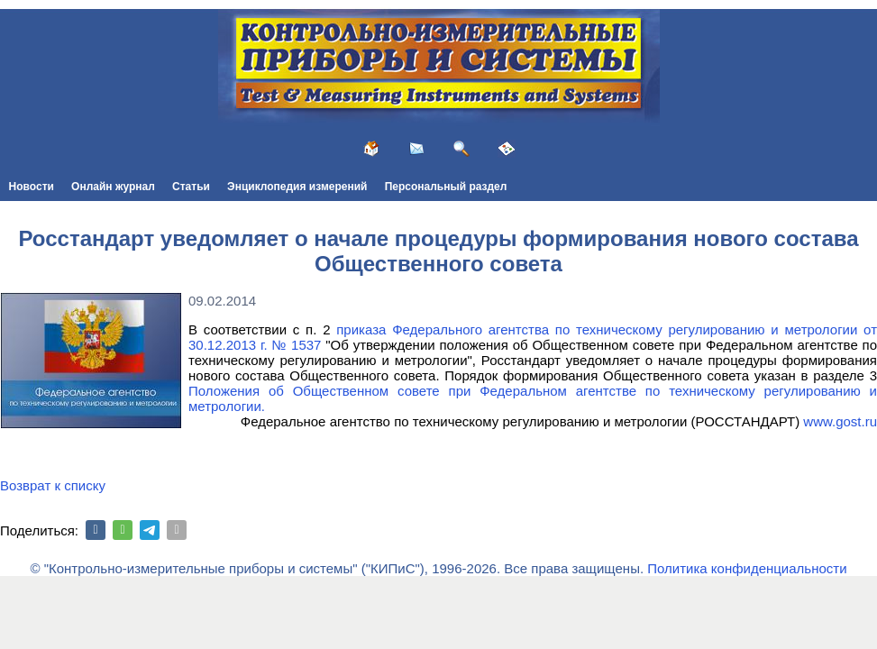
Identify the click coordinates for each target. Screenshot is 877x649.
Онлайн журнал (113, 186)
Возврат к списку (52, 485)
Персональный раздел (446, 186)
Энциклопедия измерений (297, 186)
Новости (31, 186)
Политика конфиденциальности (746, 568)
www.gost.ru (840, 421)
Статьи (191, 186)
